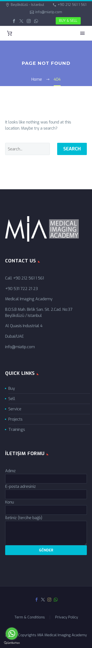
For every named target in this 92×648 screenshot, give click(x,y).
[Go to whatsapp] (12, 633)
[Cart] (9, 33)
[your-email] (46, 494)
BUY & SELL (68, 20)
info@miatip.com (48, 12)
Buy (11, 388)
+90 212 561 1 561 (72, 4)
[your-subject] (46, 510)
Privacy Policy (66, 617)
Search (72, 149)
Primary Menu (82, 33)
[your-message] (46, 533)
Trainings (16, 429)
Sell (11, 398)
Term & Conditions (29, 617)
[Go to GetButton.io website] (12, 643)
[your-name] (46, 478)
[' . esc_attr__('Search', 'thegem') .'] (27, 149)
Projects (15, 419)
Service (14, 409)
